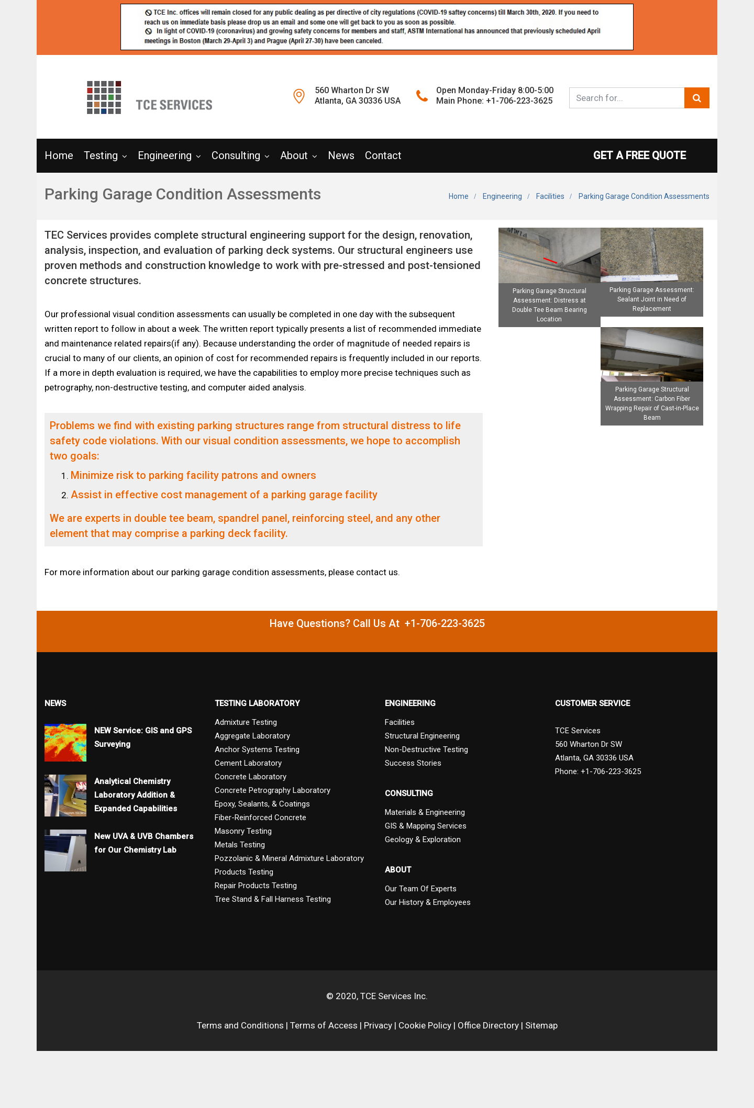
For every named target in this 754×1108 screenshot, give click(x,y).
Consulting (236, 155)
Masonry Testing (243, 831)
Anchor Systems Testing (257, 749)
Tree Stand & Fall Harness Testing (273, 899)
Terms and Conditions (240, 1025)
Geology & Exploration (423, 839)
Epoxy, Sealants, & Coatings (262, 804)
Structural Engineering (422, 736)
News (341, 155)
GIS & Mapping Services (426, 826)
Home (59, 155)
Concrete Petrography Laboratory (272, 790)
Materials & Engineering (425, 812)
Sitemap (541, 1025)
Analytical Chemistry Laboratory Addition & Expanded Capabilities (135, 795)
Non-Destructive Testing (426, 749)
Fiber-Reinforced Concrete (260, 817)
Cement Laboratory (248, 763)
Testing (101, 155)
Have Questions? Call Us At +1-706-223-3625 (377, 623)
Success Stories (413, 763)
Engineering (165, 155)
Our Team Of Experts (421, 888)
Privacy (378, 1025)
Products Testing (244, 872)
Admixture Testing (246, 722)
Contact (383, 155)
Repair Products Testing (256, 885)
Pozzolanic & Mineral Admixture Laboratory (289, 858)
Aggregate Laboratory (252, 736)
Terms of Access (324, 1025)
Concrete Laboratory (250, 776)
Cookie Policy (424, 1025)
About (294, 155)
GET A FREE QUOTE (651, 155)
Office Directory (488, 1025)
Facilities (550, 196)
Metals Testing (240, 844)
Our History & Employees (428, 902)
